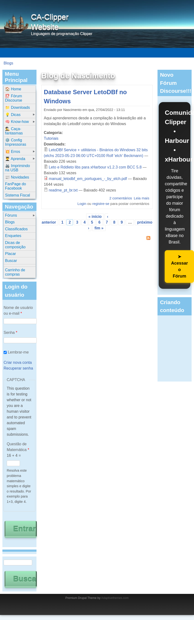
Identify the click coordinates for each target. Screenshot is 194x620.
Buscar (11, 261)
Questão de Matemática (18, 447)
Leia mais (141, 198)
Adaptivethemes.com (114, 598)
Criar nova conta (18, 362)
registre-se (100, 204)
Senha (10, 332)
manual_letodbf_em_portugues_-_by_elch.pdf (88, 179)
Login (82, 204)
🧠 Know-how (17, 122)
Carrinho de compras (15, 272)
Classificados (16, 229)
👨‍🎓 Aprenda (15, 159)
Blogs (8, 63)
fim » (98, 228)
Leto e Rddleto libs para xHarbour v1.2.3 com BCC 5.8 (95, 167)
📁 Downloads (17, 107)
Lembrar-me (18, 352)
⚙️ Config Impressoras (15, 142)
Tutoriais (51, 138)
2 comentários (120, 198)
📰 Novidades (17, 177)
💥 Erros (12, 152)
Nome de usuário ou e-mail (18, 310)
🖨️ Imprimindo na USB (17, 168)
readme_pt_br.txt (63, 190)
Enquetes (13, 236)
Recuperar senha (18, 368)
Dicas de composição (15, 245)
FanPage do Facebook (15, 186)
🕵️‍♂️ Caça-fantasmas (14, 131)
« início (95, 216)
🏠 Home (13, 89)
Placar (10, 254)
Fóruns (11, 215)
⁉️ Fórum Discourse (13, 98)
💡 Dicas (12, 115)
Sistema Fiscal (17, 195)
